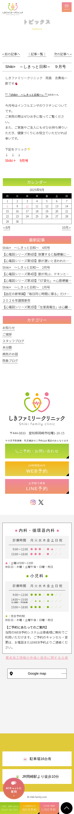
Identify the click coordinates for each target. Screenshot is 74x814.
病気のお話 (10, 354)
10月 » (66, 227)
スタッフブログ (13, 341)
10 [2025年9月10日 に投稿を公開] (27, 206)
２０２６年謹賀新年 (16, 300)
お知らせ (8, 327)
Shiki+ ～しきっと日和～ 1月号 (26, 287)
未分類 (7, 347)
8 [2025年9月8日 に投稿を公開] (7, 206)
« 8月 (6, 227)
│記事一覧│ (37, 54)
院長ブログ (10, 360)
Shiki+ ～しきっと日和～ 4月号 (26, 247)
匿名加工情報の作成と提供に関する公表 (37, 657)
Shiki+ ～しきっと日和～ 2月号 (26, 267)
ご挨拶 (7, 334)
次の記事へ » (63, 54)
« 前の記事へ (11, 54)
